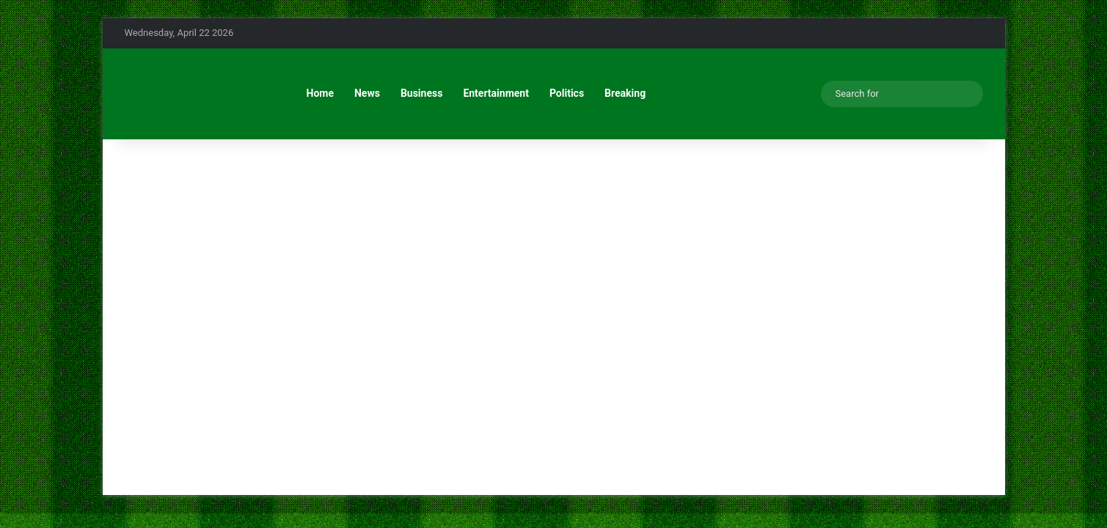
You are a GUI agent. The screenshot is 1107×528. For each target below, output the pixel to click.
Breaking (625, 93)
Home (320, 93)
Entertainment (496, 93)
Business (421, 93)
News (367, 93)
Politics (566, 93)
